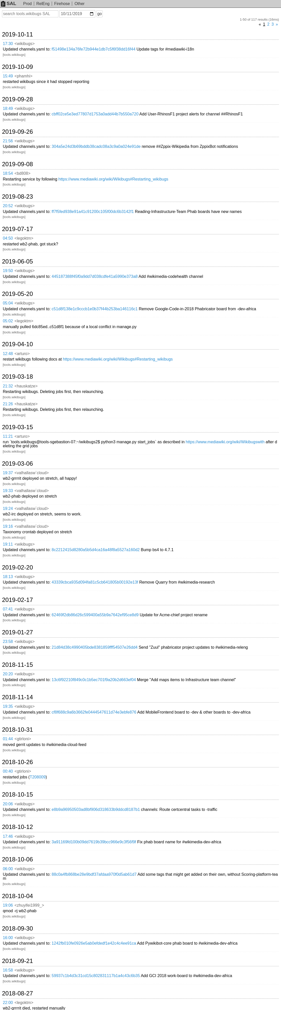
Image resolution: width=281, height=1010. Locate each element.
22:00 (8, 1002)
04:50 (8, 238)
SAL (8, 3)
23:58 (8, 641)
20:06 (8, 804)
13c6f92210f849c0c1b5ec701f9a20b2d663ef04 (94, 680)
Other (80, 4)
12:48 (8, 354)
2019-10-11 (17, 34)
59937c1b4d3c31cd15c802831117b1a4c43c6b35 (96, 976)
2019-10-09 (17, 67)
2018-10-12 (17, 827)
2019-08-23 (17, 197)
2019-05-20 (17, 294)
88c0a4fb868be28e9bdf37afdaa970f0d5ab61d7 (94, 874)
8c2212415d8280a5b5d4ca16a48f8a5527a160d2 (96, 550)
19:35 (8, 706)
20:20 (8, 674)
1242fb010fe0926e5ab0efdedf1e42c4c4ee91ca (94, 943)
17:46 (8, 836)
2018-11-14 (17, 697)
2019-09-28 (17, 99)
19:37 (8, 473)
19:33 (8, 491)
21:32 (8, 386)
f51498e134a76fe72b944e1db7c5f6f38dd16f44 (93, 49)
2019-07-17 (17, 229)
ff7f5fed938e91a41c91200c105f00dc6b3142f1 (93, 211)
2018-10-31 (17, 730)
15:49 (8, 76)
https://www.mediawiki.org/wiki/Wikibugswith (225, 442)
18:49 (8, 108)
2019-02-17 (17, 600)
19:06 (8, 905)
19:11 (8, 544)
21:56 (8, 141)
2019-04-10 (17, 344)
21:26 (8, 404)
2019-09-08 (17, 164)
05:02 (8, 321)
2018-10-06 (17, 859)
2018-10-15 (17, 795)
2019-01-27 (17, 632)
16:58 (8, 970)
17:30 (8, 43)
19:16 (8, 526)
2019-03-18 (17, 377)
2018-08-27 (17, 993)
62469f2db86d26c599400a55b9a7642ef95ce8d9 (95, 615)
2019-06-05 (17, 261)
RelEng (42, 4)
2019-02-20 (17, 567)
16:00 (8, 938)
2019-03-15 (17, 427)
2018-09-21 (17, 961)
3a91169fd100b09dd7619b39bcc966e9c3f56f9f (94, 842)
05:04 (8, 303)
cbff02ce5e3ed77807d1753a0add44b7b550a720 (95, 114)
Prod (27, 4)
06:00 (8, 869)
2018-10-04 (17, 896)
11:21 (8, 436)
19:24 (8, 508)
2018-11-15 (17, 665)
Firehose (62, 4)
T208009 (38, 777)
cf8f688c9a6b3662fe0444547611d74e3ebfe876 (94, 712)
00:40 (8, 771)
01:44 (8, 739)
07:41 (8, 609)
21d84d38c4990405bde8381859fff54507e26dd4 (94, 647)
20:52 (8, 206)
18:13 (8, 577)
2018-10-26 (17, 762)
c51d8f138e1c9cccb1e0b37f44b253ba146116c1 (95, 309)
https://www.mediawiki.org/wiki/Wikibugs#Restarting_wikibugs (113, 179)
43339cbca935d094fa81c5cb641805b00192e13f (95, 582)
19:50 (8, 271)
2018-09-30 (17, 929)
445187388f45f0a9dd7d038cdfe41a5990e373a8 (95, 276)
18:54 (8, 173)
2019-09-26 (17, 132)
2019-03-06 (17, 464)
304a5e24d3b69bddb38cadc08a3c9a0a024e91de (96, 146)
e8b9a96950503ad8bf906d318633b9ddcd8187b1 (96, 809)
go (99, 14)
